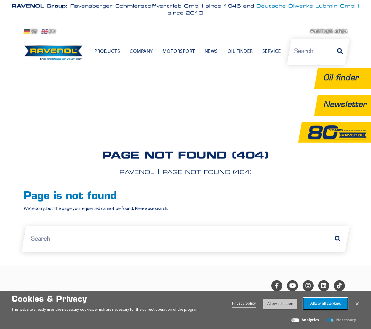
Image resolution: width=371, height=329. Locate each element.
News (211, 51)
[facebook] (276, 285)
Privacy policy (244, 303)
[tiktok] (339, 285)
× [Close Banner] (357, 304)
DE (30, 31)
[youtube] (292, 285)
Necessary (346, 320)
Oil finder (240, 51)
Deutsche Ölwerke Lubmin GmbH (307, 6)
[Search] (340, 51)
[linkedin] (323, 285)
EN (48, 31)
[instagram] (308, 285)
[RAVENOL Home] (55, 55)
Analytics (310, 320)
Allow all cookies (325, 303)
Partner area (328, 32)
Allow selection (280, 304)
